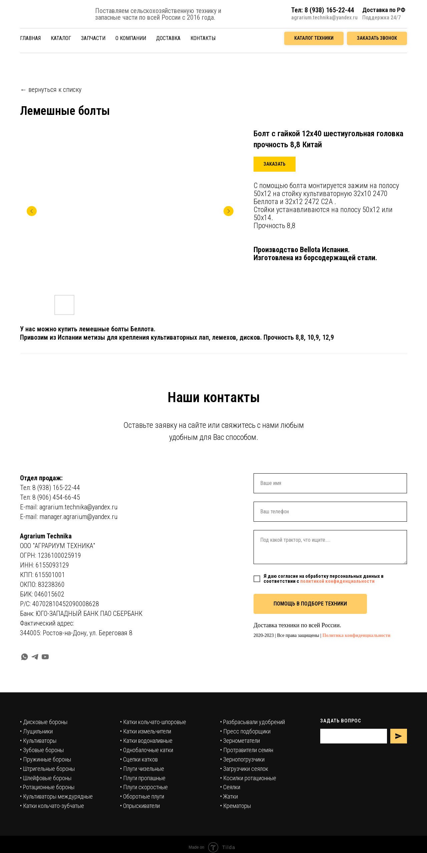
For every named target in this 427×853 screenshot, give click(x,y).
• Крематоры (235, 805)
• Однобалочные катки (146, 749)
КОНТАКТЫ (203, 38)
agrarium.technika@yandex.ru (324, 17)
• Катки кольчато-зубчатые (52, 805)
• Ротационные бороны (47, 787)
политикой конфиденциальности (337, 581)
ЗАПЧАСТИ (93, 38)
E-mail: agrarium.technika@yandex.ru (68, 507)
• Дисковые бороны (43, 721)
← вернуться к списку (50, 90)
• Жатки (229, 796)
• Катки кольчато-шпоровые (153, 721)
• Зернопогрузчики (242, 759)
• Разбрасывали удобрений (252, 721)
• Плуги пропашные (142, 778)
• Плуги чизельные (142, 768)
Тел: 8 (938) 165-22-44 (50, 488)
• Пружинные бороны (45, 759)
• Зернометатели (240, 740)
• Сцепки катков (139, 759)
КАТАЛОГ (61, 38)
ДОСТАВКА (168, 38)
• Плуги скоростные (144, 787)
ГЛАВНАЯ (30, 38)
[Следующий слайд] (229, 211)
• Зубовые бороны (42, 749)
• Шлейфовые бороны (45, 778)
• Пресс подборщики (245, 731)
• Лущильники (36, 731)
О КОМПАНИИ (130, 38)
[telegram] (35, 657)
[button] (377, 38)
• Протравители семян (246, 749)
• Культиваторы (38, 740)
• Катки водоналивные (146, 740)
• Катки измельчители (145, 731)
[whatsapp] (24, 657)
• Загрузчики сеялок (244, 768)
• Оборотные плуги (142, 796)
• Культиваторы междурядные (56, 796)
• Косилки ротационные (248, 778)
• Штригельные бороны (47, 768)
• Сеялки (230, 787)
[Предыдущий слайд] (32, 211)
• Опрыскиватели (140, 805)
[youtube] (45, 657)
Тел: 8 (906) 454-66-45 (50, 497)
